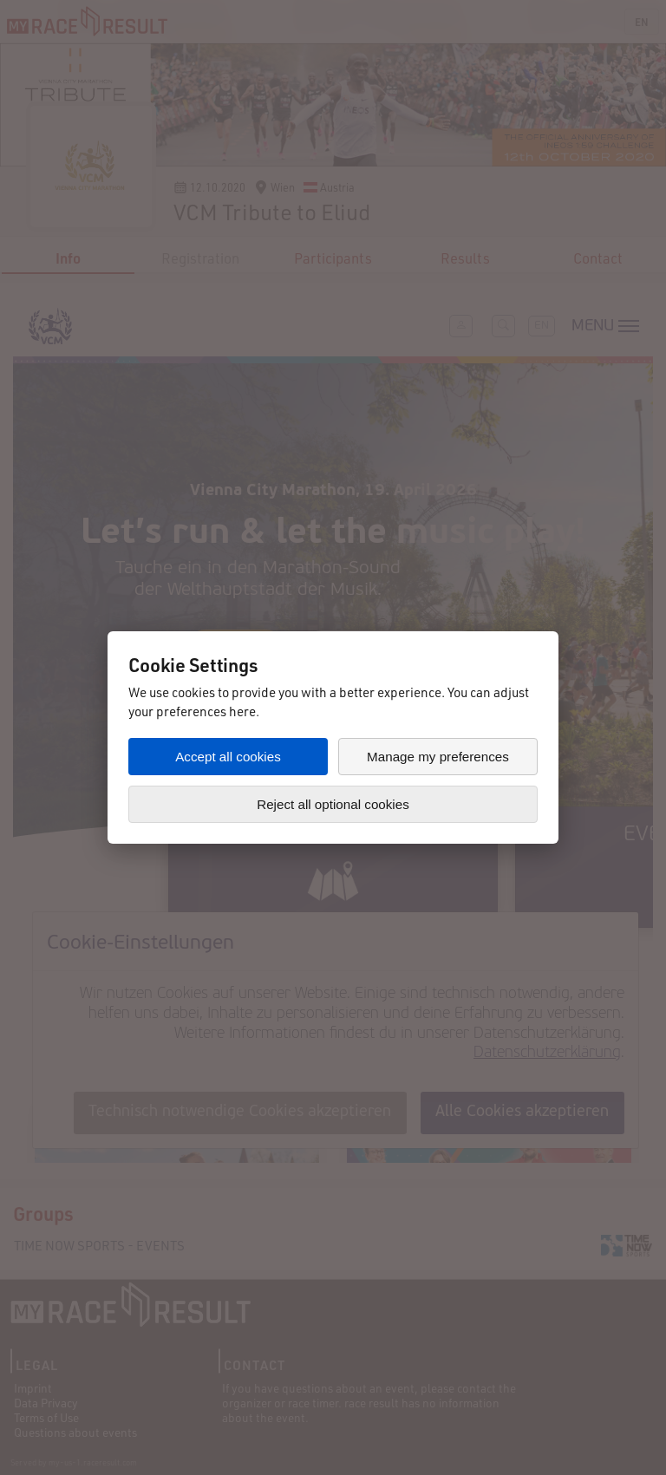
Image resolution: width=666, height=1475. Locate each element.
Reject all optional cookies (333, 804)
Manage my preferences (438, 756)
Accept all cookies (228, 756)
